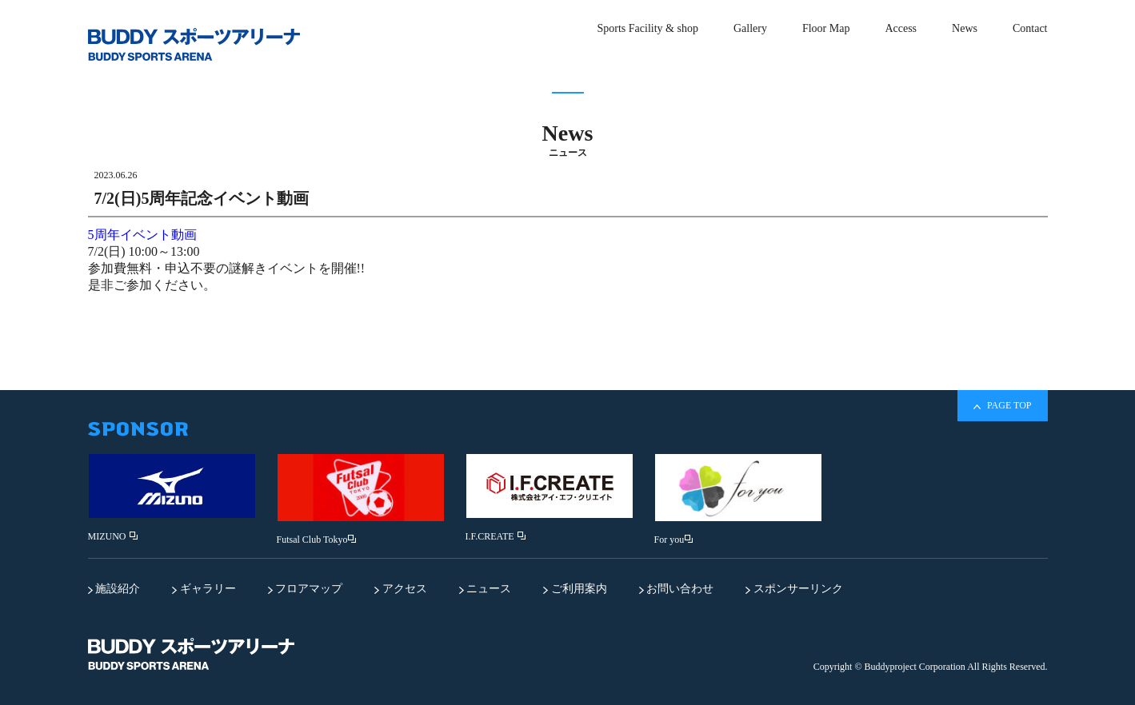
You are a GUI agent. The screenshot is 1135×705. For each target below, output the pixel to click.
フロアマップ (305, 589)
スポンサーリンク (794, 589)
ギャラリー (204, 589)
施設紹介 (114, 589)
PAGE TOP (1002, 406)
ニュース (485, 589)
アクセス (400, 589)
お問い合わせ (676, 589)
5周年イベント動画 (142, 234)
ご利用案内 (575, 589)
